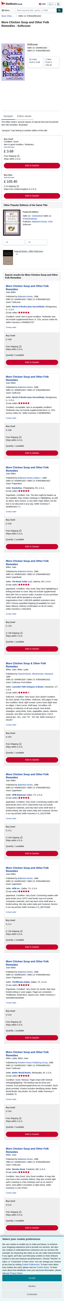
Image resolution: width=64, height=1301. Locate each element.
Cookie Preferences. (31, 1264)
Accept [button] (32, 1278)
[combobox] (36, 10)
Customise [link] (32, 1294)
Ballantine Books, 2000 (42, 221)
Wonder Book (18, 1169)
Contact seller (11, 327)
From (35, 60)
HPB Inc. (16, 888)
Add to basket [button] (32, 165)
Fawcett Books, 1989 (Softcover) (28, 251)
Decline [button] (32, 1286)
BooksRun (17, 488)
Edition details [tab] (24, 116)
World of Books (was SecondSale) (28, 306)
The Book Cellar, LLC (22, 581)
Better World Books (21, 1073)
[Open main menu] (6, 10)
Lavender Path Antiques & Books (28, 687)
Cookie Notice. (43, 1267)
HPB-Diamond (19, 795)
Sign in (51, 4)
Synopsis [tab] (8, 116)
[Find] (59, 10)
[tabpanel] (30, 126)
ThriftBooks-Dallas (21, 982)
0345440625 (38, 216)
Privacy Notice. (16, 1273)
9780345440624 (30, 219)
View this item (9, 147)
